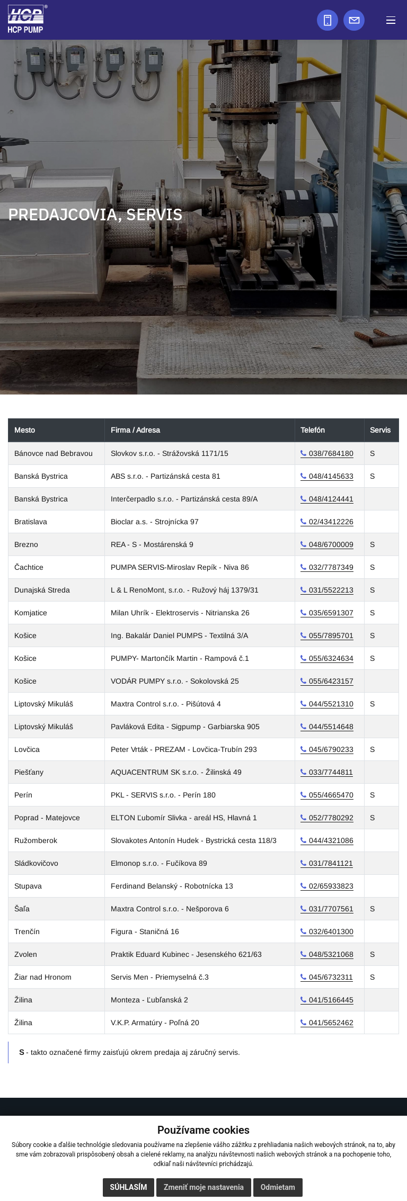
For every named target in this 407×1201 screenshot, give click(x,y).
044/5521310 (331, 704)
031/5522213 (331, 590)
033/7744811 (331, 772)
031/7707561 (331, 908)
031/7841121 (331, 863)
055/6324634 (331, 658)
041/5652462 (331, 1022)
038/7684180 (331, 453)
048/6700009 (331, 544)
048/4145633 (331, 476)
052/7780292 (331, 817)
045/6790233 (331, 749)
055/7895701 (331, 635)
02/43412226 (331, 521)
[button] (391, 20)
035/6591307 (331, 612)
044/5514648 (331, 726)
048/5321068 (331, 954)
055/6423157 (331, 681)
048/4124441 (331, 499)
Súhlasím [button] (128, 1187)
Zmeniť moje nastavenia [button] (204, 1187)
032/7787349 (331, 567)
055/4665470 (331, 795)
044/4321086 (331, 840)
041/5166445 (331, 1000)
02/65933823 (331, 886)
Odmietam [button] (278, 1187)
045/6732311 (331, 977)
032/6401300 (331, 931)
